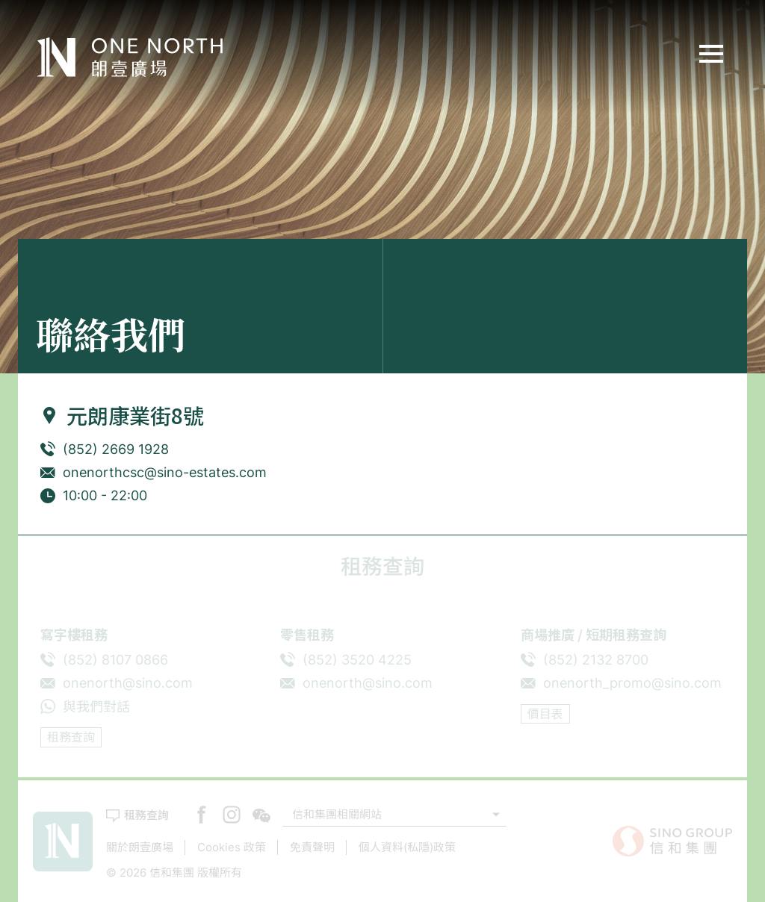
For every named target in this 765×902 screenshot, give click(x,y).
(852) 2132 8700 (595, 660)
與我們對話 (96, 707)
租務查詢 (71, 737)
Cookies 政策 (231, 847)
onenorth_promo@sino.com (632, 683)
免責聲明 (312, 847)
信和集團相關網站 (337, 814)
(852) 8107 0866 (115, 660)
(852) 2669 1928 (116, 449)
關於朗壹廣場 (139, 847)
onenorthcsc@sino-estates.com (165, 472)
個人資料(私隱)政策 (407, 847)
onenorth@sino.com (128, 683)
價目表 (545, 713)
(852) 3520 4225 (357, 660)
